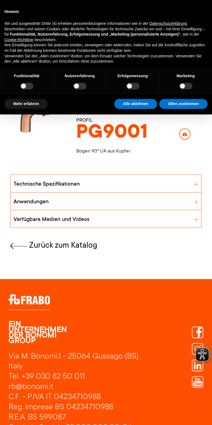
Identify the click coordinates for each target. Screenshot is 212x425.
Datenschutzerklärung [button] (168, 23)
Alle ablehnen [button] (135, 103)
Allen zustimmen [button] (183, 103)
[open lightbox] (34, 117)
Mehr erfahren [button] (26, 103)
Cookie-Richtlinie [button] (18, 40)
